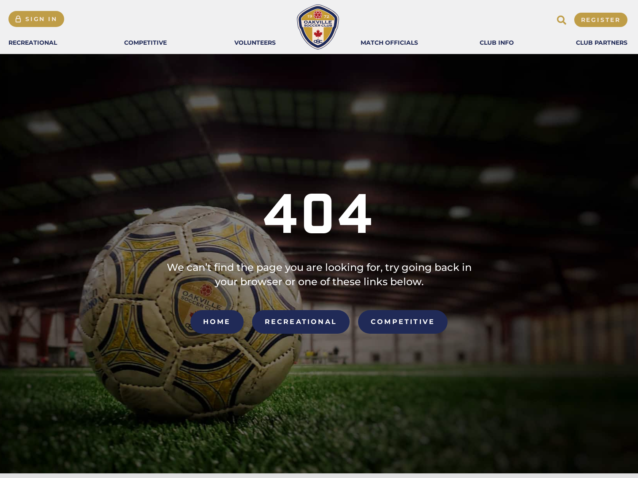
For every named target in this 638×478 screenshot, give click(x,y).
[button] (32, 42)
